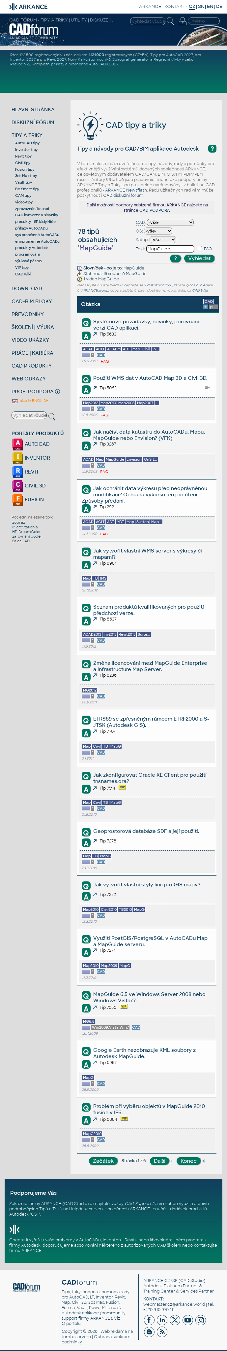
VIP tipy (21, 267)
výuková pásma (28, 261)
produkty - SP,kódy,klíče (35, 221)
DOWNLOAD (27, 288)
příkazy (57, 64)
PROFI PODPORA (33, 391)
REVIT (25, 472)
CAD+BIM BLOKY (32, 301)
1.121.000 (96, 55)
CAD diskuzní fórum (123, 195)
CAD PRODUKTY (32, 366)
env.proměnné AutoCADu (37, 241)
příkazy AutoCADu (31, 228)
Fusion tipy (24, 169)
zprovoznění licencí (32, 208)
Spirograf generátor (130, 59)
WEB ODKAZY (29, 378)
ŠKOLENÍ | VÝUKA (33, 327)
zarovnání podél (26, 536)
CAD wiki (23, 274)
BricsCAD (21, 541)
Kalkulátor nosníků (94, 59)
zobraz (18, 522)
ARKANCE (150, 6)
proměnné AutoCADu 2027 (93, 64)
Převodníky (20, 64)
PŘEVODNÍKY (28, 314)
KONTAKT (174, 6)
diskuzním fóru (159, 285)
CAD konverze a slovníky (36, 215)
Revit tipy (23, 156)
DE (219, 6)
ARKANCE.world (94, 290)
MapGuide (134, 268)
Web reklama (113, 1331)
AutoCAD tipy (27, 143)
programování (27, 254)
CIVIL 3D (29, 485)
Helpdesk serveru (86, 1209)
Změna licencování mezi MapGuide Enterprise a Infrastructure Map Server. (150, 666)
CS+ (35, 1214)
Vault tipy (23, 182)
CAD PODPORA (154, 210)
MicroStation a (25, 527)
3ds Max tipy (26, 175)
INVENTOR (31, 458)
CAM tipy (23, 195)
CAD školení (169, 1245)
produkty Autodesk (31, 247)
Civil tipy (22, 162)
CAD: (141, 222)
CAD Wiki (200, 290)
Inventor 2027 (23, 59)
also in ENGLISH (30, 400)
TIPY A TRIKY (27, 135)
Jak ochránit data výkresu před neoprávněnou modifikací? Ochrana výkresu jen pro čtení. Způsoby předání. (144, 494)
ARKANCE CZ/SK (160, 1280)
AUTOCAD (31, 444)
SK (201, 6)
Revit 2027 (56, 59)
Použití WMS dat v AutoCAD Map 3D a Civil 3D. (150, 378)
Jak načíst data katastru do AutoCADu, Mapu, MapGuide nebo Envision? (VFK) (149, 435)
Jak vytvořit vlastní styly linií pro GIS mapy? (146, 884)
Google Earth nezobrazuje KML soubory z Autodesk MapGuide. (144, 1053)
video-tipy (24, 202)
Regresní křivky (167, 59)
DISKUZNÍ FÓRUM (33, 122)
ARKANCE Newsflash (126, 190)
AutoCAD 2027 (179, 55)
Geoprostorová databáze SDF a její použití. (146, 831)
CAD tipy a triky (121, 125)
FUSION (28, 499)
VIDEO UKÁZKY (30, 340)
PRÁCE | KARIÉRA (32, 353)
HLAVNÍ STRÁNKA (33, 109)
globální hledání (199, 285)
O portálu (71, 1323)
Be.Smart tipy (27, 189)
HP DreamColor (26, 531)
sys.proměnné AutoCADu (37, 234)
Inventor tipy (26, 149)
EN (210, 6)
